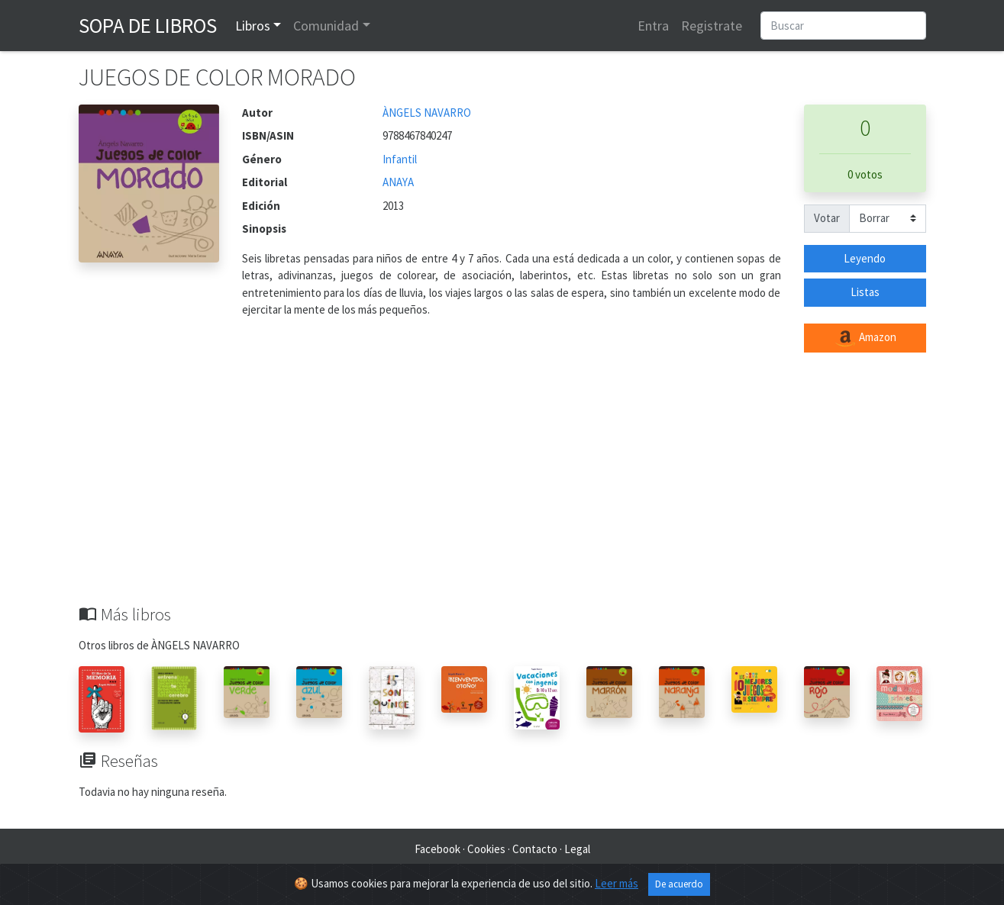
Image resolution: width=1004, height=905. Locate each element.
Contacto (534, 849)
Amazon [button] (865, 338)
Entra (653, 25)
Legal (577, 849)
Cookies (486, 849)
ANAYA (398, 182)
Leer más (616, 883)
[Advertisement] (502, 490)
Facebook (437, 849)
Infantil (400, 159)
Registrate (711, 25)
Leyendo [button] (865, 258)
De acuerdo (679, 884)
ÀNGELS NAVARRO (427, 112)
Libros (252, 25)
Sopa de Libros (148, 25)
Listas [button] (865, 292)
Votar (827, 218)
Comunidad (326, 25)
